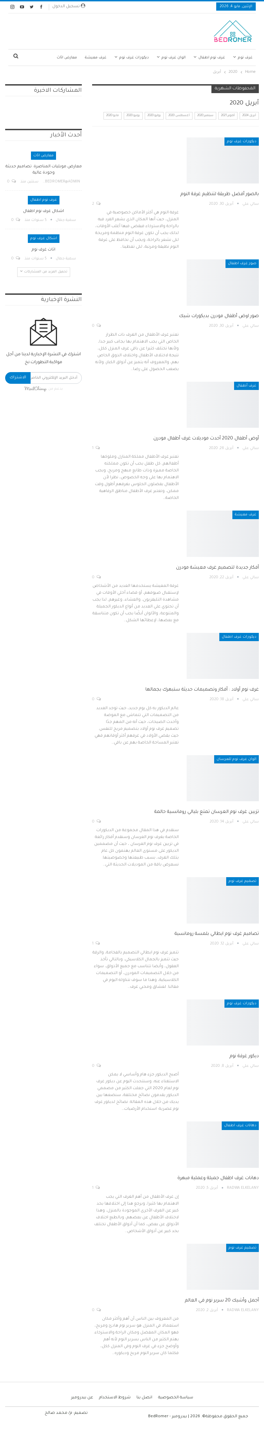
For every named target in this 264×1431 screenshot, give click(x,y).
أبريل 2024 (249, 116)
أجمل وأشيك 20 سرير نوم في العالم (222, 1300)
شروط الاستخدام (115, 1398)
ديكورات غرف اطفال (239, 637)
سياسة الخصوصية (175, 1398)
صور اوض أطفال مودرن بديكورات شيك (219, 316)
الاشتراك (18, 378)
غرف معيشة (96, 58)
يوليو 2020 (154, 116)
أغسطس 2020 (179, 116)
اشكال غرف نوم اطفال (43, 211)
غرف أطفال (246, 386)
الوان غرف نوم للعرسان (236, 759)
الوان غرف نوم (174, 58)
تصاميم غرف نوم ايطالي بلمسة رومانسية (217, 934)
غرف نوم (245, 58)
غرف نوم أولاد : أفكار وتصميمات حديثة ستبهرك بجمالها (202, 689)
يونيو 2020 (133, 116)
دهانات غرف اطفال (240, 1125)
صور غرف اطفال (242, 263)
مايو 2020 (112, 116)
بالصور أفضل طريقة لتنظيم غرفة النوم (219, 194)
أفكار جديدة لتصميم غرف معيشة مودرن (217, 567)
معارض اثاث (67, 58)
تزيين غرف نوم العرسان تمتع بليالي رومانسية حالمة (206, 812)
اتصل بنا (144, 1398)
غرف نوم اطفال (211, 58)
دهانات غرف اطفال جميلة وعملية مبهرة (218, 1178)
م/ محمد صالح (58, 1413)
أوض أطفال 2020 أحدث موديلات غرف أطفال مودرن (206, 438)
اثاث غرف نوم (43, 250)
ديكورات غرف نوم (134, 58)
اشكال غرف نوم (43, 238)
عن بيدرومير (82, 1398)
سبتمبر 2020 (205, 116)
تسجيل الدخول (68, 6)
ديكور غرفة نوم (244, 1056)
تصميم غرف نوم (242, 881)
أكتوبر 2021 (228, 116)
